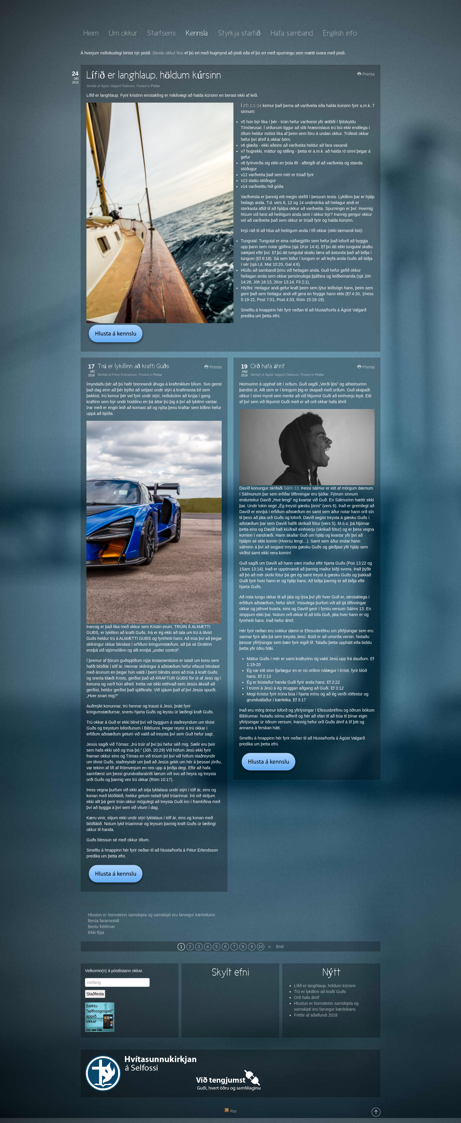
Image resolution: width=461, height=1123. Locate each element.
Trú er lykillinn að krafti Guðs (133, 366)
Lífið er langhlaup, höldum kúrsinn (153, 76)
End (279, 946)
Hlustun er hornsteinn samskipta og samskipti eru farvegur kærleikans (151, 914)
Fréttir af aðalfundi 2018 (316, 1015)
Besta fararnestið (103, 920)
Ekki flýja (96, 932)
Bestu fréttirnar (101, 926)
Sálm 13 (291, 488)
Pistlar (155, 86)
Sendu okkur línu (167, 53)
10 (260, 946)
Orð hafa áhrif (267, 366)
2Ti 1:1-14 (253, 105)
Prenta (366, 74)
